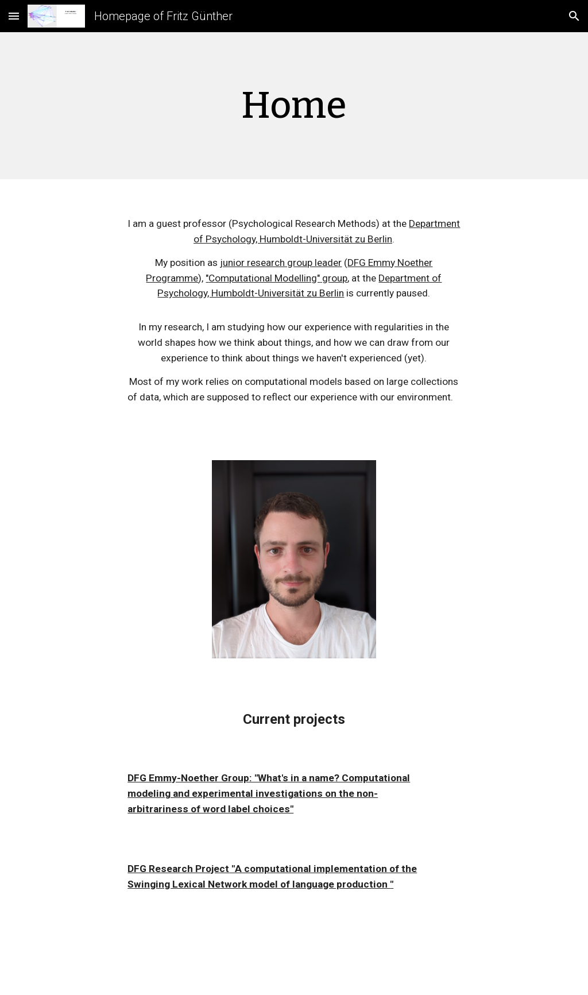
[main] (294, 105)
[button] (14, 16)
